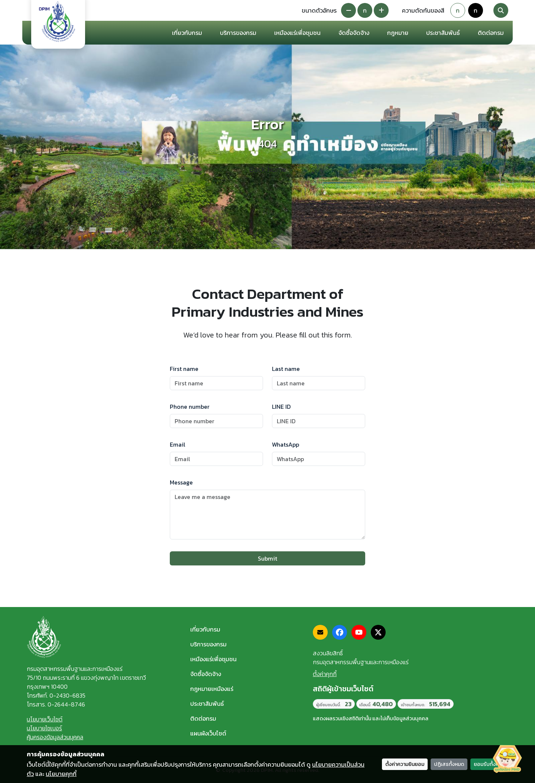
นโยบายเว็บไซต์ (44, 719)
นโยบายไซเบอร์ (44, 728)
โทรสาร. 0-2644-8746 (56, 704)
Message (181, 482)
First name (184, 368)
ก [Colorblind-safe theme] (475, 10)
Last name (286, 368)
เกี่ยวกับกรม (205, 629)
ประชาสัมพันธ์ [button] (443, 32)
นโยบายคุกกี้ (61, 773)
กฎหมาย (397, 32)
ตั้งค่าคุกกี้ (325, 673)
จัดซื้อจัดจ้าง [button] (353, 32)
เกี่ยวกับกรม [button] (187, 32)
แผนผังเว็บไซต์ (208, 733)
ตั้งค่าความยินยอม (404, 764)
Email (177, 444)
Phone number (190, 406)
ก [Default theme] (458, 10)
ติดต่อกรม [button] (491, 32)
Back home (267, 169)
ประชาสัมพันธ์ (207, 703)
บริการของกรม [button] (238, 32)
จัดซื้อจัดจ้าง (205, 673)
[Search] (500, 10)
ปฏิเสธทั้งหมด (449, 764)
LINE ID (281, 406)
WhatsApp (285, 444)
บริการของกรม (208, 644)
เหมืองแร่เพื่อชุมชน (297, 32)
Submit (267, 558)
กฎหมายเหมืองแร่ (211, 688)
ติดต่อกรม (203, 718)
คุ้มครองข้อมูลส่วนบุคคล (55, 737)
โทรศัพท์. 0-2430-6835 (56, 695)
